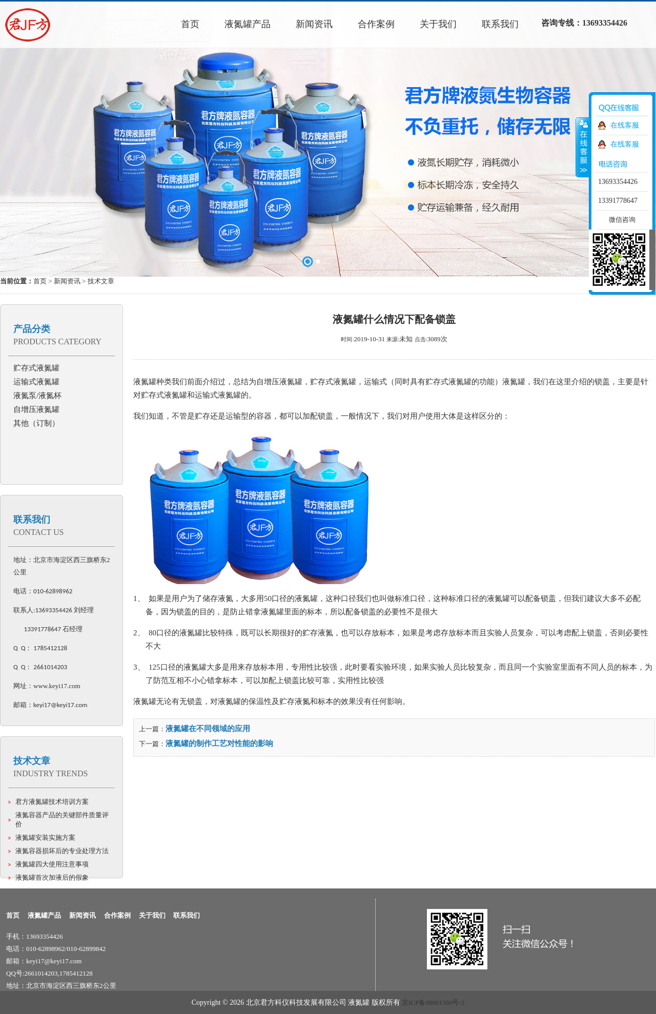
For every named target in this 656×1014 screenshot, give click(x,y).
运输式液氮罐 (36, 382)
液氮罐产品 (44, 915)
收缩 (583, 147)
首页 (40, 281)
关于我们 (152, 915)
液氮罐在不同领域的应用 (208, 729)
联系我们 (31, 519)
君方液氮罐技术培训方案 (52, 801)
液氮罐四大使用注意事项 (52, 864)
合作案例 (117, 915)
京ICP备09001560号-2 (433, 1002)
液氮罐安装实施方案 (45, 837)
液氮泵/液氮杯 (37, 395)
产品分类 (31, 329)
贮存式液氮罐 (36, 368)
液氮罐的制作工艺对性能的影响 (219, 743)
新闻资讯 (67, 281)
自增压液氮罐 (36, 409)
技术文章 (31, 761)
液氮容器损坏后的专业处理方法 (62, 851)
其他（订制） (36, 423)
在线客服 (624, 125)
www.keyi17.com (56, 686)
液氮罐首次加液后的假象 (52, 877)
